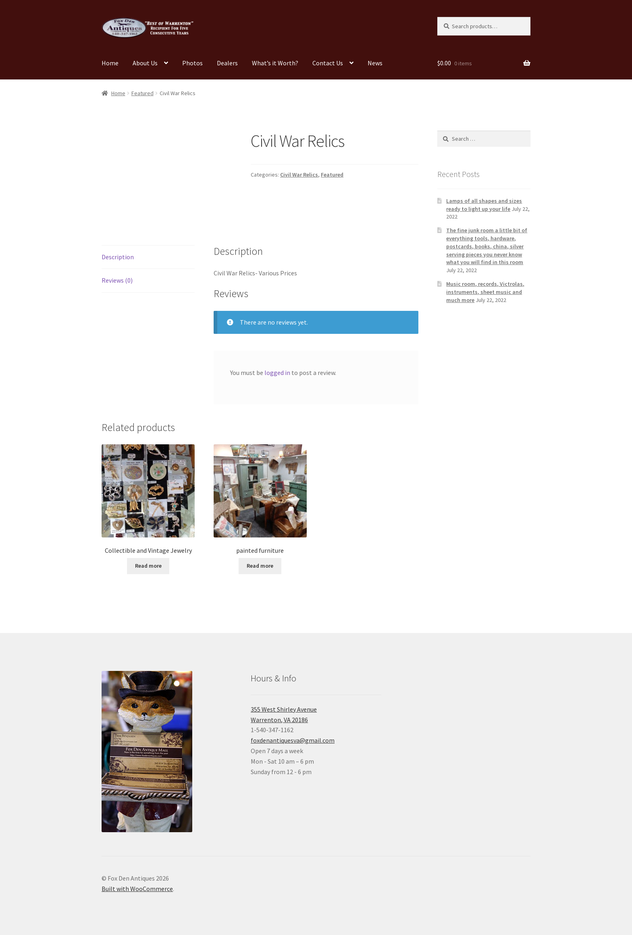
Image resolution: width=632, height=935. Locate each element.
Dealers (227, 63)
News (375, 63)
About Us (145, 63)
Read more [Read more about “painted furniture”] (260, 565)
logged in (277, 373)
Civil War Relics (299, 174)
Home (110, 63)
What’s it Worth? (275, 63)
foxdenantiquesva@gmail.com (293, 740)
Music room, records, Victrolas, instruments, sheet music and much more (485, 292)
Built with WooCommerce (137, 889)
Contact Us (327, 63)
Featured (142, 93)
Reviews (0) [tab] (117, 280)
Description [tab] (118, 257)
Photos (192, 63)
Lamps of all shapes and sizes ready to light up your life (484, 204)
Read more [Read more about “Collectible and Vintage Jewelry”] (148, 565)
